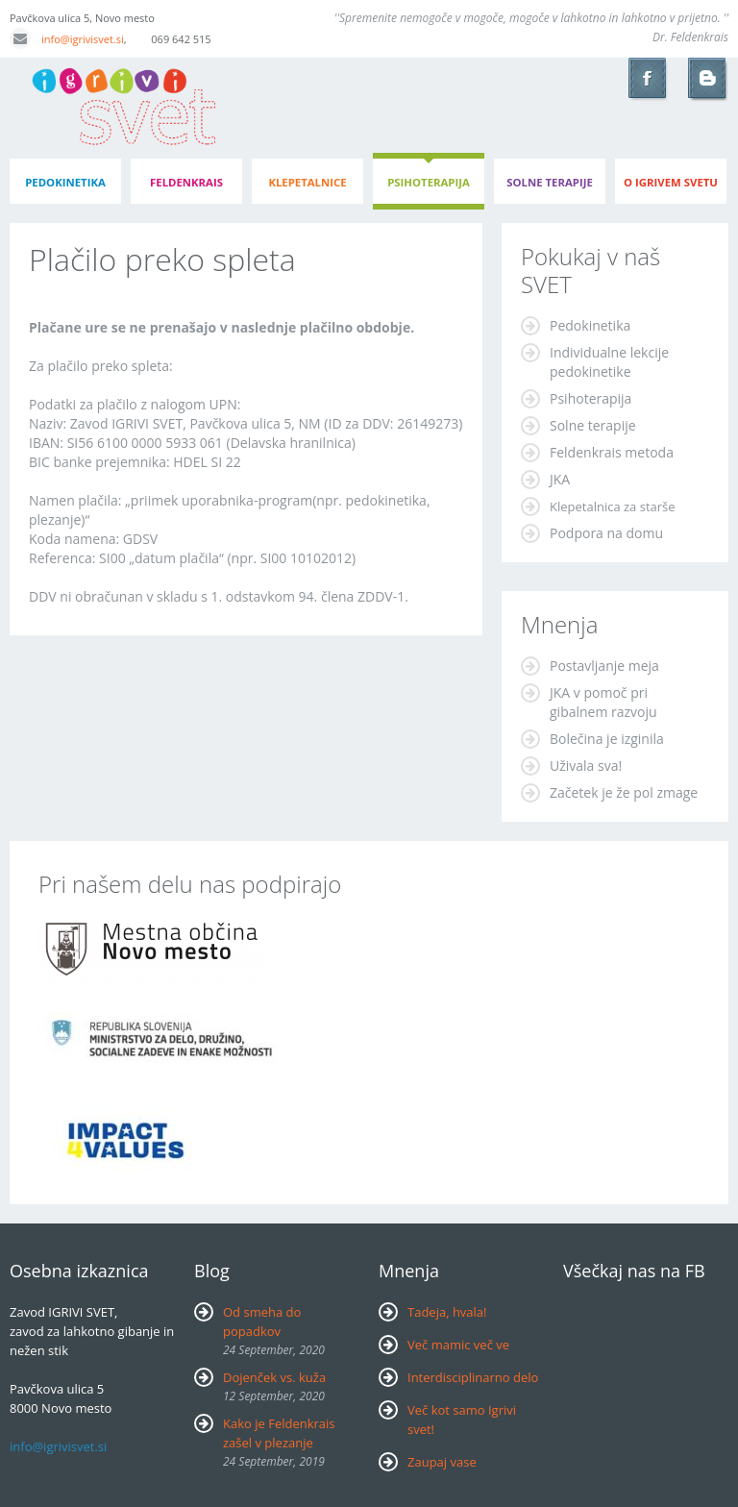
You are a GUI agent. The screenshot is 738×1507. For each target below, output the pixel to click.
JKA (560, 479)
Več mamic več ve (458, 1344)
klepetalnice (307, 182)
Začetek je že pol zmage (624, 792)
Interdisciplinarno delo (472, 1377)
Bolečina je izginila (607, 738)
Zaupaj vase (442, 1461)
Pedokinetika (590, 325)
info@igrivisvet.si (67, 39)
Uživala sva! (586, 765)
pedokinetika (65, 182)
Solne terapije (549, 182)
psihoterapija (428, 182)
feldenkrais (186, 182)
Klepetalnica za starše (613, 506)
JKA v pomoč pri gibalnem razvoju (603, 702)
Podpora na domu (606, 533)
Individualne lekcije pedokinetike (609, 362)
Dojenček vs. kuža (274, 1377)
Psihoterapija (590, 398)
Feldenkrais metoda (612, 452)
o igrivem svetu (671, 182)
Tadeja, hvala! (447, 1312)
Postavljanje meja (604, 665)
